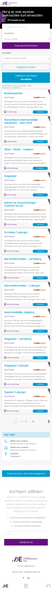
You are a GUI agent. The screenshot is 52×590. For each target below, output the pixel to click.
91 (33, 421)
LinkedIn (28, 577)
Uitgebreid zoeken (26, 67)
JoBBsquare (15, 456)
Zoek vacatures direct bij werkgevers (26, 473)
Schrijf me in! (26, 542)
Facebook (23, 577)
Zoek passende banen (26, 45)
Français (28, 572)
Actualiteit (6, 53)
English (36, 572)
